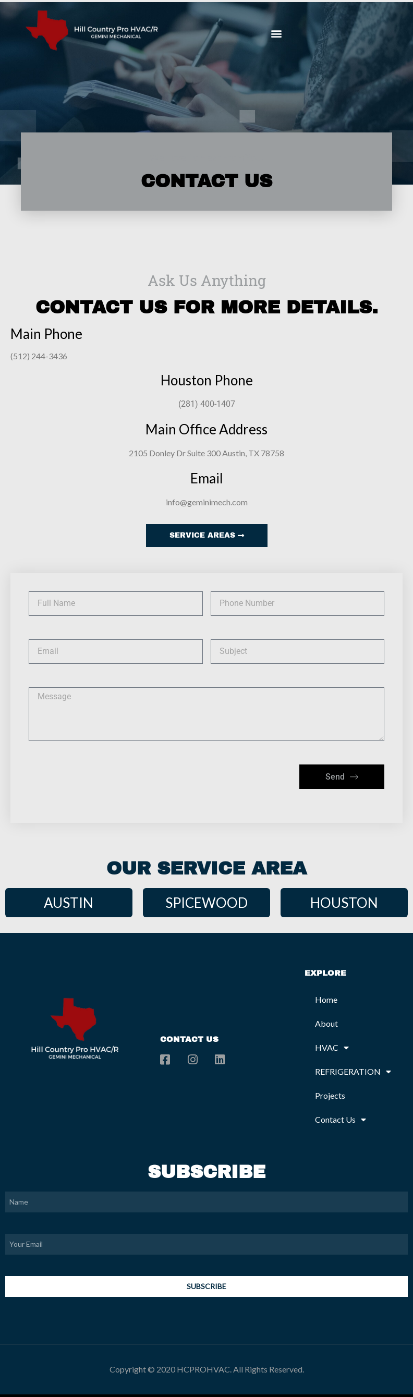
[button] (276, 33)
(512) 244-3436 (38, 356)
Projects (330, 1095)
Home (326, 999)
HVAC (332, 1047)
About (326, 1023)
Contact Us (340, 1119)
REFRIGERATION (353, 1071)
